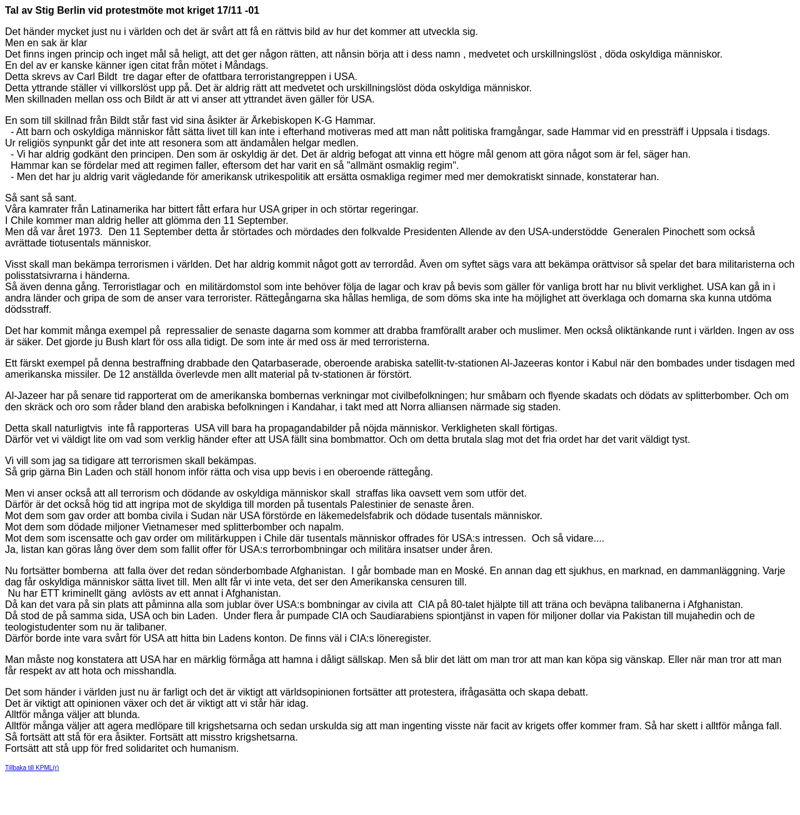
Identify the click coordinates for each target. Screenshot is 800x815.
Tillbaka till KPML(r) (32, 767)
